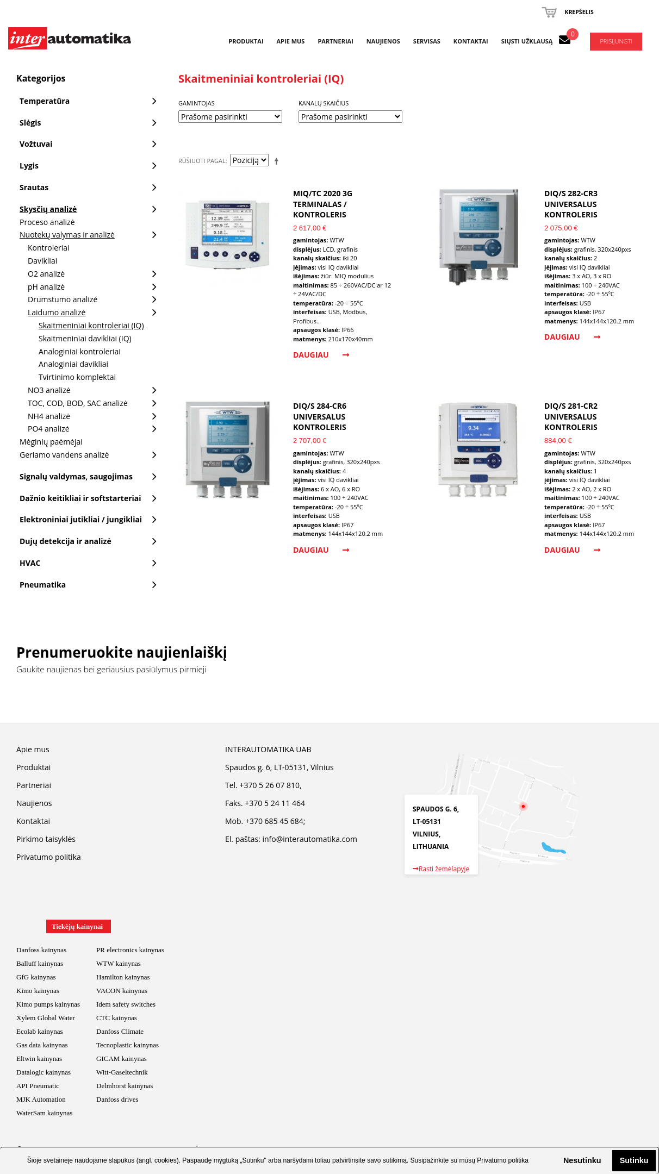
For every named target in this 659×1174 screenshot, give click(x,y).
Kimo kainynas (37, 990)
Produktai (245, 41)
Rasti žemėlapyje (441, 868)
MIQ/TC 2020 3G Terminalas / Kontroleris (322, 204)
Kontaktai (470, 41)
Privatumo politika (503, 1160)
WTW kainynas (118, 963)
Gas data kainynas (42, 1045)
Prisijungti (616, 41)
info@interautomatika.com (309, 839)
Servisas (426, 41)
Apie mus (291, 41)
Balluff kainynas (39, 963)
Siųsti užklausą (527, 41)
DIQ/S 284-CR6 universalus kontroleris (319, 416)
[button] (554, 1160)
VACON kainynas (121, 990)
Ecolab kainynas (39, 1031)
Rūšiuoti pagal (202, 161)
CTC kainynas (116, 1018)
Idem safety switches (126, 1004)
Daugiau (321, 354)
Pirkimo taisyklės (46, 839)
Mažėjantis (278, 161)
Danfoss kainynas (41, 950)
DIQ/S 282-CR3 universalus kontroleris (571, 204)
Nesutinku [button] (582, 1160)
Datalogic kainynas (43, 1072)
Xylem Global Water (45, 1018)
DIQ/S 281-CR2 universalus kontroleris (571, 416)
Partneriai (335, 41)
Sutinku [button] (634, 1160)
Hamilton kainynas (123, 977)
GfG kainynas (36, 977)
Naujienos (383, 41)
